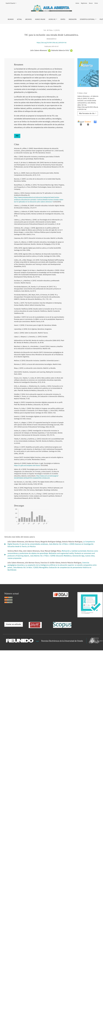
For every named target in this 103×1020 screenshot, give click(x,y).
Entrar (96, 3)
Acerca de (52, 19)
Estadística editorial (87, 19)
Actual (19, 19)
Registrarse (84, 3)
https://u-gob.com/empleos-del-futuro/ (27, 465)
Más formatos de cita (87, 113)
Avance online (40, 19)
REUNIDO (11, 19)
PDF (17, 136)
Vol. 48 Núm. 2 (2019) (51, 30)
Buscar (91, 3)
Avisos (77, 3)
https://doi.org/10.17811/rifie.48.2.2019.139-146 (51, 43)
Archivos (28, 19)
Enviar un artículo (13, 624)
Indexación (73, 19)
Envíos (62, 19)
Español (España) (12, 3)
